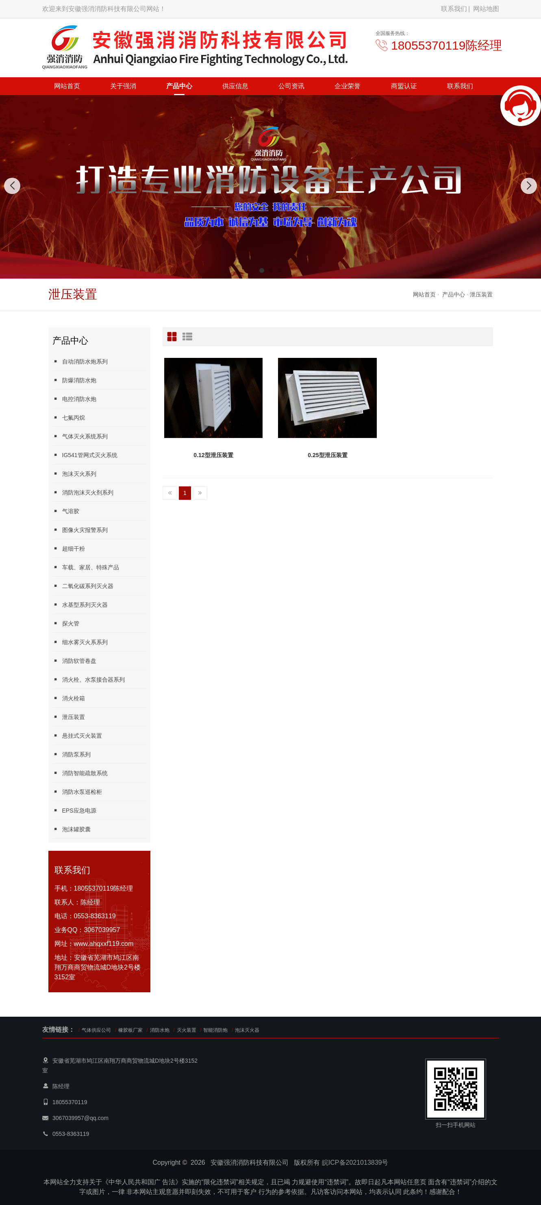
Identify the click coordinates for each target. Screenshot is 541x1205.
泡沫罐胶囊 (71, 829)
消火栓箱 (68, 698)
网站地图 (486, 8)
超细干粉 (68, 548)
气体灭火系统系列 (80, 436)
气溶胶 (65, 511)
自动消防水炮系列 (80, 361)
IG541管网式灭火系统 (84, 454)
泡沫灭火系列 (74, 473)
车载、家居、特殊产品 (85, 567)
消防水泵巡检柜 (77, 791)
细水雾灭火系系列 (80, 641)
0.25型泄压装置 (327, 455)
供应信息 (235, 86)
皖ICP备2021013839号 (355, 1162)
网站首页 (67, 86)
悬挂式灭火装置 (77, 735)
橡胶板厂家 (130, 1030)
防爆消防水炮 (74, 380)
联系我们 (454, 8)
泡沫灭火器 (247, 1030)
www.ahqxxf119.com (104, 943)
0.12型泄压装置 (213, 455)
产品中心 (179, 86)
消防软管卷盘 (74, 660)
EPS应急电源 (74, 810)
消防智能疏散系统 (80, 772)
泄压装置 (481, 294)
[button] (261, 270)
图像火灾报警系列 (80, 529)
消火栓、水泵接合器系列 (88, 679)
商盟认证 (404, 86)
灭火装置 (186, 1030)
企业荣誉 (348, 86)
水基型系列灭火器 (80, 604)
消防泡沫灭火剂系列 (82, 492)
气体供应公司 (96, 1030)
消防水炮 (159, 1030)
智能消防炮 (215, 1030)
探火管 (65, 623)
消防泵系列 (71, 754)
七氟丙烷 (68, 417)
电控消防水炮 (74, 398)
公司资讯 (291, 86)
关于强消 (123, 86)
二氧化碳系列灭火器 (82, 585)
